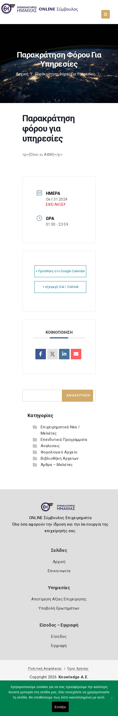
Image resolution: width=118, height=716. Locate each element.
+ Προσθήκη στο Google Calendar (60, 271)
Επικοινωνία (59, 571)
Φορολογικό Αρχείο (59, 452)
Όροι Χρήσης (77, 668)
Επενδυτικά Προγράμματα (64, 439)
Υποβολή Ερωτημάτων (59, 608)
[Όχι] (111, 701)
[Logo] (59, 509)
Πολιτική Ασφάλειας (45, 668)
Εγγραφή (59, 645)
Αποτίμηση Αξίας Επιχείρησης (59, 599)
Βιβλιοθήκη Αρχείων (59, 458)
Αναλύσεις (50, 446)
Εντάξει (60, 707)
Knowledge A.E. (73, 677)
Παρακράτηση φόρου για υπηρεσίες (65, 74)
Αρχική (22, 74)
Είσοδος (59, 636)
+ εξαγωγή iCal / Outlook (60, 287)
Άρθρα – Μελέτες (57, 464)
